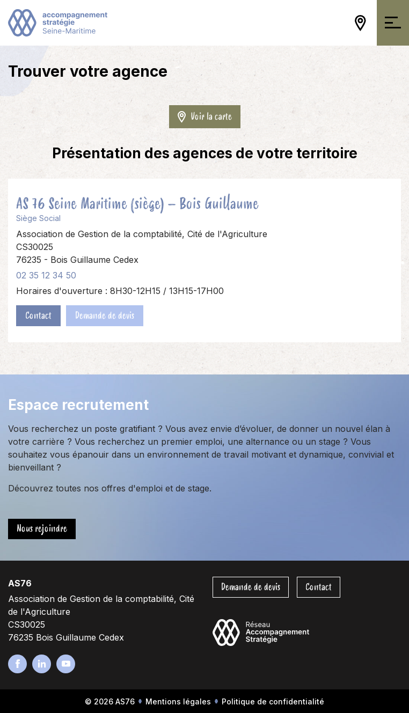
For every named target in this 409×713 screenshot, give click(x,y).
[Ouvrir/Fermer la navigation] (393, 23)
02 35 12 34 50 (46, 275)
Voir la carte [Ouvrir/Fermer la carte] (205, 116)
